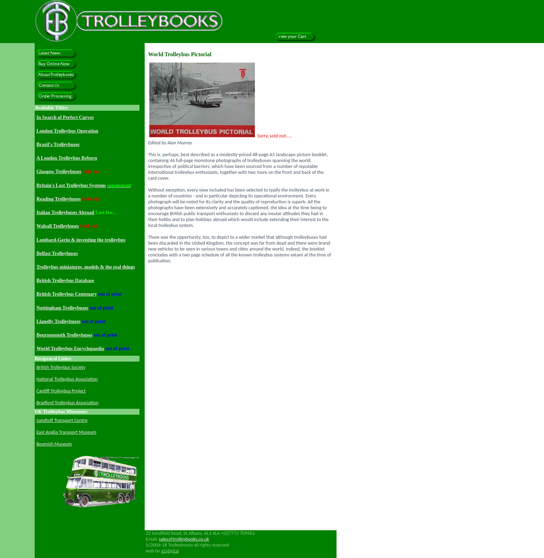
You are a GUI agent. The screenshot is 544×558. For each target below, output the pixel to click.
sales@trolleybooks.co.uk (184, 539)
